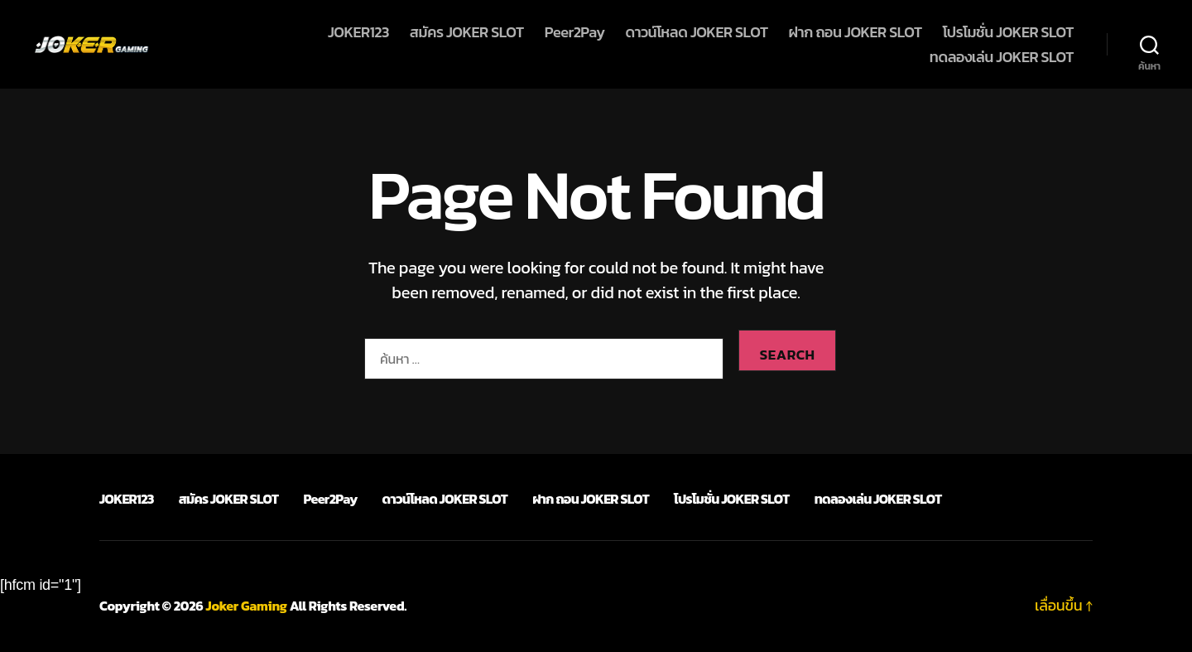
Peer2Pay (575, 32)
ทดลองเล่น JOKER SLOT (1002, 57)
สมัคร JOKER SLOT (467, 32)
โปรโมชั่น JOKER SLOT (1008, 32)
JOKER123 (358, 32)
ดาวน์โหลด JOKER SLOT (696, 32)
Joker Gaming (246, 606)
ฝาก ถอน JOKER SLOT (855, 32)
